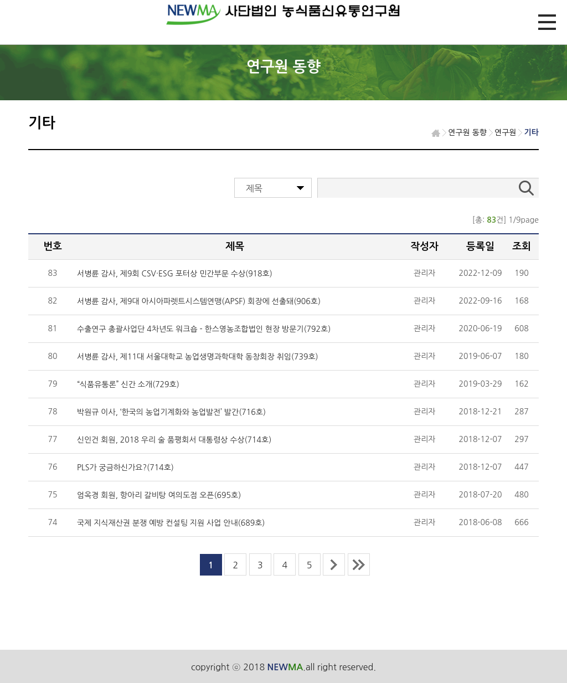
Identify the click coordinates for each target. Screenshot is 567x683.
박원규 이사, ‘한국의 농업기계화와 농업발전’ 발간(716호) (171, 412)
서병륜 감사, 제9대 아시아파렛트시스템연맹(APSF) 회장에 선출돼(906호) (199, 301)
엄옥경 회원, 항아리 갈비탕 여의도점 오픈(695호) (159, 495)
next (334, 564)
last (359, 564)
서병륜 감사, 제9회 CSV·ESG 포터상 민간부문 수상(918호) (174, 274)
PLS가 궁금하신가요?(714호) (125, 467)
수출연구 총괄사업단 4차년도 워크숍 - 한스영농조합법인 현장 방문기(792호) (204, 329)
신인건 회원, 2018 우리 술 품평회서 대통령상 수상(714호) (174, 440)
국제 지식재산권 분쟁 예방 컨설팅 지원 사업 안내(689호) (171, 523)
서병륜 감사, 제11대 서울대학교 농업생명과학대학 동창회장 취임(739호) (197, 357)
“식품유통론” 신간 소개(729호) (128, 384)
